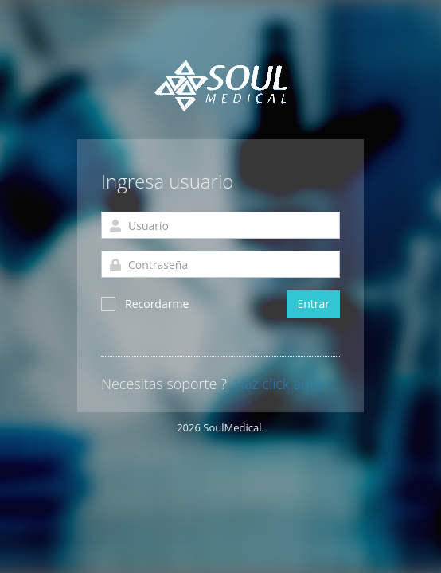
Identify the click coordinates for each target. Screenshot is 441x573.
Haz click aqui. (279, 384)
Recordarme (145, 303)
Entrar (313, 303)
